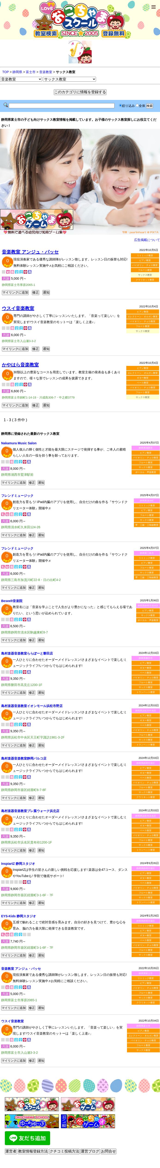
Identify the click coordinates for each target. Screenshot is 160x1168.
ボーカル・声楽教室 (145, 472)
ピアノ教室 (145, 260)
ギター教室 (142, 378)
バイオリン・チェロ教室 (145, 265)
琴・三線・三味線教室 (146, 525)
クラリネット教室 (145, 279)
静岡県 (17, 72)
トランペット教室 (145, 692)
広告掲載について (147, 240)
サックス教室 (146, 467)
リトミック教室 (145, 255)
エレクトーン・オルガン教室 (143, 316)
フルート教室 (145, 270)
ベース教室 (142, 382)
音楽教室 (45, 72)
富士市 (31, 72)
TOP (5, 72)
